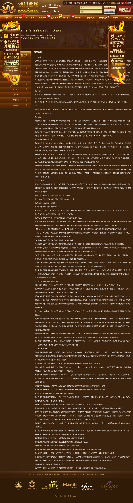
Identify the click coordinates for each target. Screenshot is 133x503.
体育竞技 (91, 18)
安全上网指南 (100, 474)
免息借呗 (76, 3)
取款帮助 (56, 474)
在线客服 (127, 18)
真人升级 (84, 3)
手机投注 (115, 18)
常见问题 (73, 474)
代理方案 (81, 474)
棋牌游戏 (54, 18)
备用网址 (16, 100)
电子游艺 (42, 18)
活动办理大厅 (100, 3)
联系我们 (48, 474)
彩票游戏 (78, 18)
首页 (6, 18)
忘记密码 (109, 12)
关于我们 (31, 474)
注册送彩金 (68, 3)
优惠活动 (103, 18)
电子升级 (91, 3)
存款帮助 (65, 474)
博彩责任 (40, 474)
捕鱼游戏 (66, 18)
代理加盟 (117, 3)
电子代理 (110, 3)
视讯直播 (18, 18)
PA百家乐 (30, 18)
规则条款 (90, 474)
